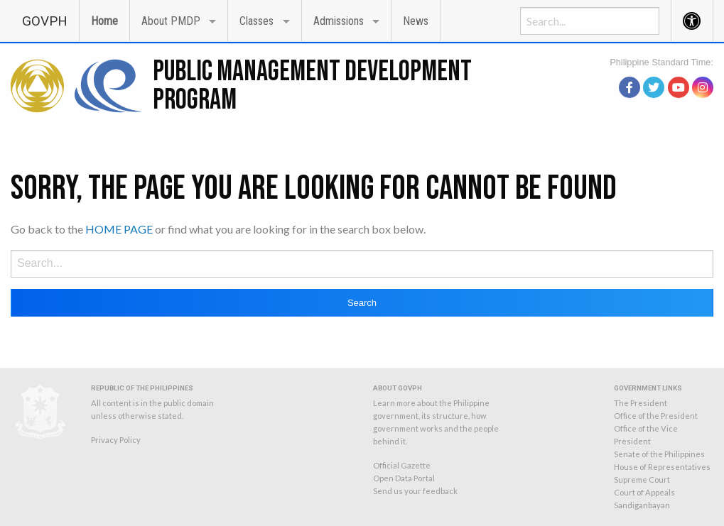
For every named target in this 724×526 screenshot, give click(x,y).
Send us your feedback (415, 490)
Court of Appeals (644, 492)
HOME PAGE (119, 229)
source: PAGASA (680, 69)
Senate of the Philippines (659, 454)
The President (640, 402)
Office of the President (656, 415)
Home (104, 21)
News (415, 21)
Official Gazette (402, 465)
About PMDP (170, 21)
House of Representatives (662, 466)
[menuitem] (45, 20)
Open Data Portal (404, 478)
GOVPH (44, 21)
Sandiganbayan (642, 505)
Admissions (338, 21)
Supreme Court (642, 479)
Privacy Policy (116, 439)
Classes (256, 21)
